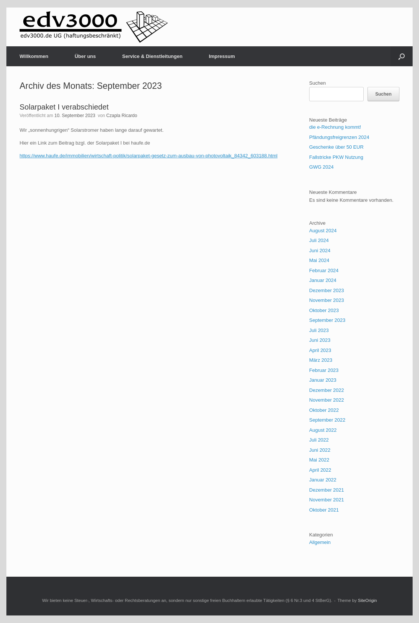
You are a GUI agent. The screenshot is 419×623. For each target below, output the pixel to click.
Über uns (85, 56)
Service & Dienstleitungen (152, 56)
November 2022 (326, 400)
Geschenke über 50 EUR (336, 147)
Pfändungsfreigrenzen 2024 (339, 137)
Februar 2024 (324, 270)
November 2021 (326, 500)
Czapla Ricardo (121, 115)
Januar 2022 (322, 480)
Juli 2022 (319, 440)
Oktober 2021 (324, 510)
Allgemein (320, 542)
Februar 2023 (324, 370)
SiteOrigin (367, 600)
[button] (401, 56)
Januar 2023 (322, 380)
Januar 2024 (322, 280)
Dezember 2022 (326, 390)
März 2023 (320, 360)
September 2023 (327, 320)
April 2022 (320, 470)
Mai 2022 (319, 460)
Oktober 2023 (324, 310)
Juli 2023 (319, 330)
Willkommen (34, 56)
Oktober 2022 (324, 410)
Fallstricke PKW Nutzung (336, 157)
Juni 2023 (319, 340)
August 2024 (323, 230)
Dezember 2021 (326, 490)
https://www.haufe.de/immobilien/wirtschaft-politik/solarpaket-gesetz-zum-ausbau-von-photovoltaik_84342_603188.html (149, 155)
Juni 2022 (319, 450)
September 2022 (327, 420)
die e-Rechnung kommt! (335, 127)
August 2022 (323, 430)
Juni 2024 (319, 250)
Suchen (317, 83)
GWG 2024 (321, 167)
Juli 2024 (319, 240)
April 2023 (320, 350)
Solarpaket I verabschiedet (64, 107)
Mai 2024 (319, 260)
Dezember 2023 (326, 290)
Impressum (222, 56)
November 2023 (326, 300)
